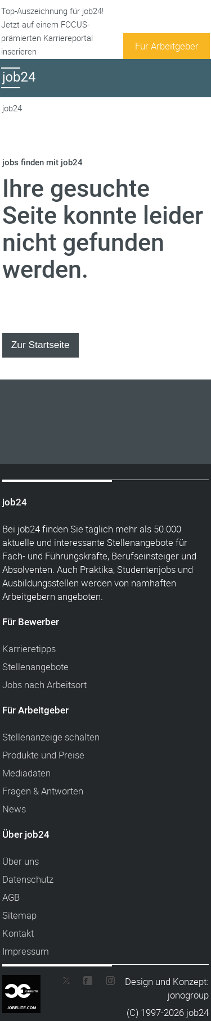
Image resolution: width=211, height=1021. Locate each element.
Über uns (20, 861)
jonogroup (188, 994)
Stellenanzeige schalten (51, 736)
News (14, 808)
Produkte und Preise (43, 754)
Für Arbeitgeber (167, 45)
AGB (11, 897)
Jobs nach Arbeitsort (44, 684)
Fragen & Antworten (42, 790)
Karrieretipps (29, 648)
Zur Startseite (40, 344)
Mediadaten (26, 772)
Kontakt (18, 933)
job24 (12, 108)
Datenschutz (27, 879)
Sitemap (19, 915)
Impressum (25, 951)
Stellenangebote (35, 666)
